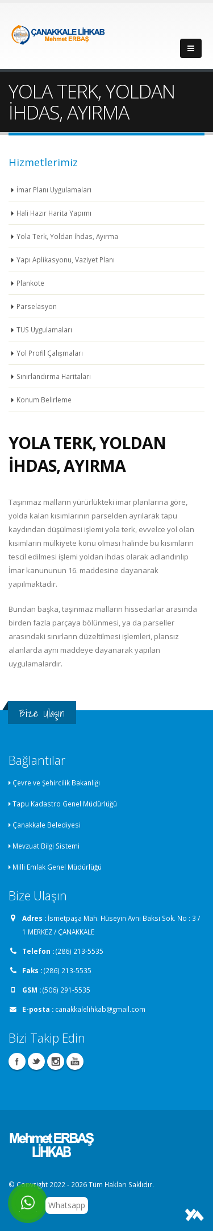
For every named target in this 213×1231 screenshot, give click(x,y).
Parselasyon (36, 306)
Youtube (74, 1061)
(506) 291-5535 (66, 989)
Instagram (55, 1061)
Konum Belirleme (44, 399)
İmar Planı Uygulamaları (53, 189)
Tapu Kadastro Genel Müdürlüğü (64, 803)
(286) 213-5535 (79, 951)
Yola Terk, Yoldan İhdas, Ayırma (67, 236)
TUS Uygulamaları (44, 329)
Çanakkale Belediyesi (46, 824)
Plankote (30, 282)
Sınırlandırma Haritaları (53, 376)
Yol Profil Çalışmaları (49, 352)
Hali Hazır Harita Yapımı (53, 212)
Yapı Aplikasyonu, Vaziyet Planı (65, 259)
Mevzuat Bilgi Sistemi (46, 845)
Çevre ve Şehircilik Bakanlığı (56, 782)
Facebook (17, 1061)
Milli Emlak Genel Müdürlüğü (57, 866)
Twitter (36, 1061)
